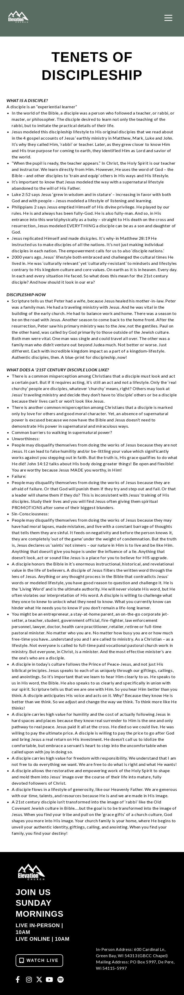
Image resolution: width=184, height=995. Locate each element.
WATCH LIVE (39, 960)
